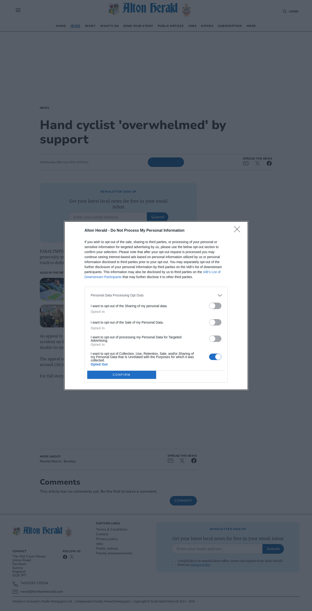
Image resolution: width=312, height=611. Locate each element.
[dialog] (156, 305)
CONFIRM (122, 374)
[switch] (215, 306)
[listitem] (156, 295)
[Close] (238, 230)
